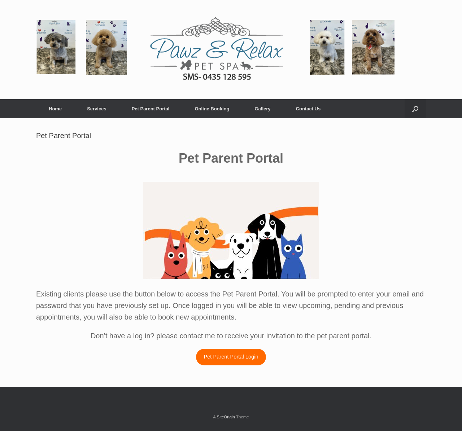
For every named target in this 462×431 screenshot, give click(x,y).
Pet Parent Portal (151, 108)
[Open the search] (415, 108)
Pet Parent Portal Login (231, 357)
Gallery (262, 108)
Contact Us (308, 108)
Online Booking (212, 108)
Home (55, 108)
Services (96, 108)
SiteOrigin (226, 417)
